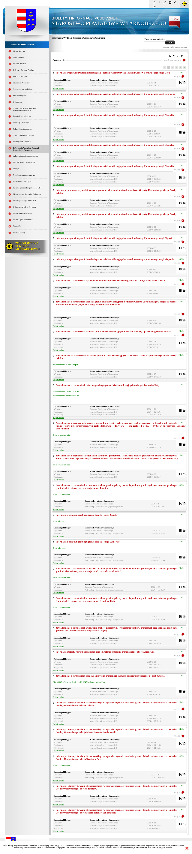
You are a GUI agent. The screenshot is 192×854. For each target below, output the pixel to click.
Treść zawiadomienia (61, 435)
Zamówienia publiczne (22, 116)
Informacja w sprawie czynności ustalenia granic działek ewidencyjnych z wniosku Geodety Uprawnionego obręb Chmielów (115, 115)
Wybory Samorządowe (22, 142)
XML (181, 72)
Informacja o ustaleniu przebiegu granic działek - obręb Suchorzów (88, 541)
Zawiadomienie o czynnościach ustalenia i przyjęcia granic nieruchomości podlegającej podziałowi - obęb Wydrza (110, 676)
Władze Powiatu (19, 64)
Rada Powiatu (18, 57)
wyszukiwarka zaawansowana (174, 47)
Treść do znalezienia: (154, 39)
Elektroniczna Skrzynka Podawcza (27, 194)
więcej (177, 76)
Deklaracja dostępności (22, 213)
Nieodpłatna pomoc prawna (24, 175)
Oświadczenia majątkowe (23, 89)
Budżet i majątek (20, 96)
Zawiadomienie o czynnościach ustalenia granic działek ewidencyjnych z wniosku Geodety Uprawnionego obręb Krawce (113, 331)
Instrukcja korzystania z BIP (24, 201)
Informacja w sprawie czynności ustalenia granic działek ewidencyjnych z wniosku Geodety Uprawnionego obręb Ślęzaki (114, 238)
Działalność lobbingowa (22, 181)
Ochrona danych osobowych (24, 207)
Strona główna (19, 51)
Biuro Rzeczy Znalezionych (24, 162)
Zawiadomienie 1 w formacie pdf (66, 391)
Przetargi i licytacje (21, 123)
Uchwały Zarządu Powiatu (23, 70)
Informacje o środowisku (23, 220)
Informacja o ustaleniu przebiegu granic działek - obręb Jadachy (87, 515)
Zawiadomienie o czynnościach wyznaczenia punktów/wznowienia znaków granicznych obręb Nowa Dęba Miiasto (110, 280)
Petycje (16, 169)
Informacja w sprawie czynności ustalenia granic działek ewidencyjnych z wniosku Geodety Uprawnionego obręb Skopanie (115, 259)
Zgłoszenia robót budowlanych (25, 156)
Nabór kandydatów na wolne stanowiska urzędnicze (24, 109)
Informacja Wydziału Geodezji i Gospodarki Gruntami (26, 149)
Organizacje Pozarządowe (23, 135)
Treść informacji (59, 521)
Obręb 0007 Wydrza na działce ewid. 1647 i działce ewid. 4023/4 (79, 682)
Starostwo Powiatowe (22, 83)
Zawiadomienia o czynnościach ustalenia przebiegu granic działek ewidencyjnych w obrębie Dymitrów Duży (108, 385)
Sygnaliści (17, 226)
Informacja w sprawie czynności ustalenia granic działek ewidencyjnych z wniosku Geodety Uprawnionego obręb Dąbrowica (115, 94)
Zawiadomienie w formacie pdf (65, 365)
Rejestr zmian (58, 88)
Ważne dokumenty (20, 76)
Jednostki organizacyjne (22, 129)
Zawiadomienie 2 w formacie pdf (66, 396)
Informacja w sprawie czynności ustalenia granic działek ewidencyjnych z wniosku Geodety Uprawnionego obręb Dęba (113, 72)
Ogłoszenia (17, 102)
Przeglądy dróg (19, 232)
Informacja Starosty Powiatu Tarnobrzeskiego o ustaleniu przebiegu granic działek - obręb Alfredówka (105, 652)
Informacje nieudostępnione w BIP (27, 188)
